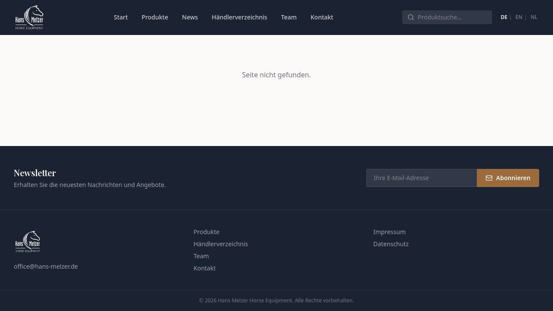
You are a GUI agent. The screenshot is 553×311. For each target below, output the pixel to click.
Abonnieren (508, 178)
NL (534, 17)
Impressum (389, 232)
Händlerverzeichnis (239, 17)
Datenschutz (391, 244)
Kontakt (322, 17)
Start (120, 17)
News (190, 17)
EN (518, 17)
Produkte (155, 17)
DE (504, 17)
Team (289, 17)
